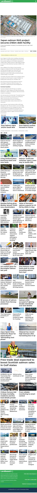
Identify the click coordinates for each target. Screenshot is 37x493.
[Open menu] (35, 1)
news (26, 130)
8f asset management (5, 130)
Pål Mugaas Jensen (32, 481)
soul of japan (14, 130)
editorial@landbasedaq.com (6, 483)
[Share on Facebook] (31, 51)
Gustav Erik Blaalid (32, 486)
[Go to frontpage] (17, 1)
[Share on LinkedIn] (34, 51)
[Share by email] (35, 51)
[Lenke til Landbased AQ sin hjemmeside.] (18, 471)
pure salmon (21, 130)
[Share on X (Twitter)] (32, 51)
